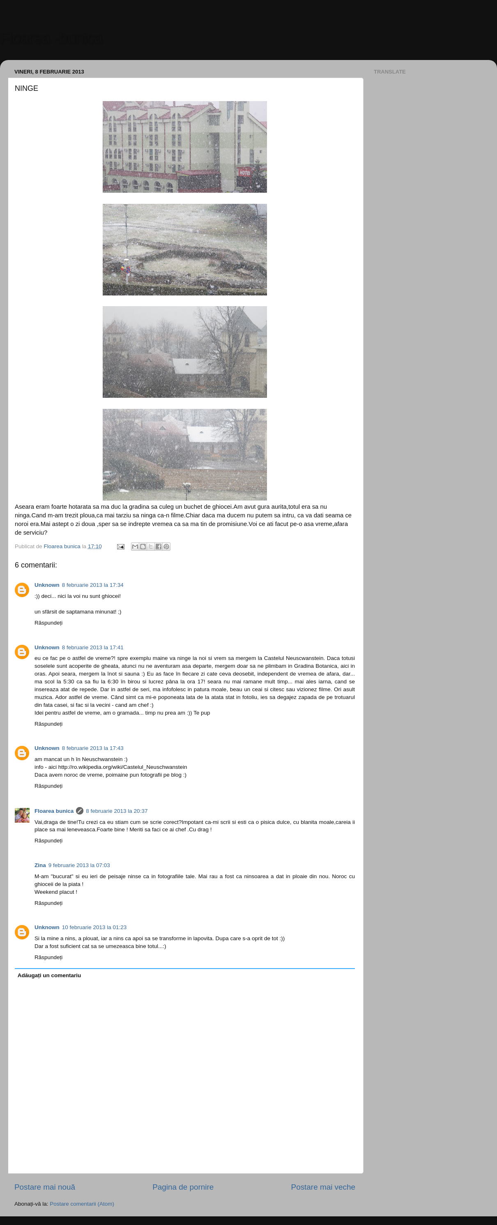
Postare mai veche (323, 1187)
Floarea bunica (54, 811)
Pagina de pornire (183, 1187)
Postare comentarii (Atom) (82, 1204)
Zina (40, 865)
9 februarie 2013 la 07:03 (79, 865)
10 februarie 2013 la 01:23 (94, 927)
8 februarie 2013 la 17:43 (93, 748)
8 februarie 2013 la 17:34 (93, 585)
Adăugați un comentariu (49, 975)
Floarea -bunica (51, 38)
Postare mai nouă (44, 1187)
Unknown (47, 585)
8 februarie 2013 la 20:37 (116, 811)
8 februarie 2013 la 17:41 (93, 647)
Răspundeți (48, 623)
